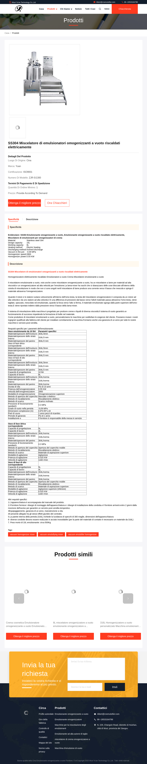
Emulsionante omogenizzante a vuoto (71, 714)
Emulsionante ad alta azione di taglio (71, 734)
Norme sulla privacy (44, 750)
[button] (19, 598)
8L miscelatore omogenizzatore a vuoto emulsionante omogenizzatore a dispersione (73, 624)
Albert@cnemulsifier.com (104, 2)
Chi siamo (66, 9)
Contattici (43, 737)
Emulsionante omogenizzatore (68, 719)
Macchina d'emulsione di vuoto (68, 748)
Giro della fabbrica (43, 721)
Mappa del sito (45, 743)
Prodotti (52, 9)
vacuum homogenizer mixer (22, 534)
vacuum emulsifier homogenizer (82, 534)
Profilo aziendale (46, 714)
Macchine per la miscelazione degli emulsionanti (70, 727)
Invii (114, 687)
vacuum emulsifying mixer (51, 534)
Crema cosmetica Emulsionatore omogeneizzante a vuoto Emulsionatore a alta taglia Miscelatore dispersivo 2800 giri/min (26, 624)
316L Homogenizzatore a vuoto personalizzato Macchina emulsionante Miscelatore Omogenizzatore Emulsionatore (120, 624)
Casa (41, 9)
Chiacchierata (125, 9)
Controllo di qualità (44, 730)
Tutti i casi (90, 9)
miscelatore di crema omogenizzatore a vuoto (72, 741)
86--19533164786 (129, 2)
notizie (78, 9)
